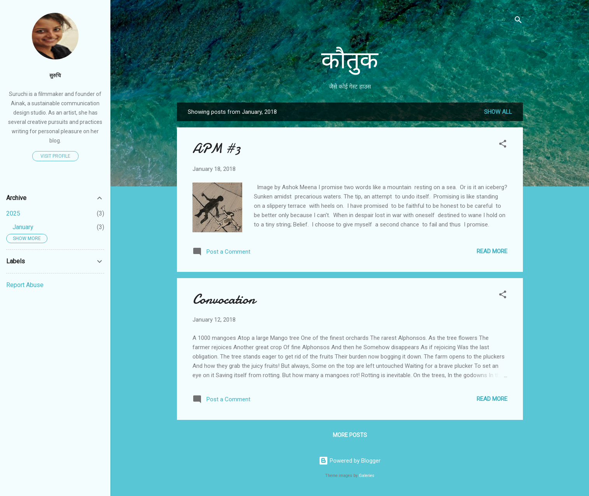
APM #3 (216, 148)
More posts (350, 435)
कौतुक (349, 60)
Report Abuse (25, 285)
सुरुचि (55, 75)
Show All (498, 111)
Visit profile (55, 156)
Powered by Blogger (350, 460)
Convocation (223, 299)
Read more (492, 251)
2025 (13, 213)
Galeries (366, 475)
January (22, 227)
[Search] (518, 21)
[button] (502, 145)
